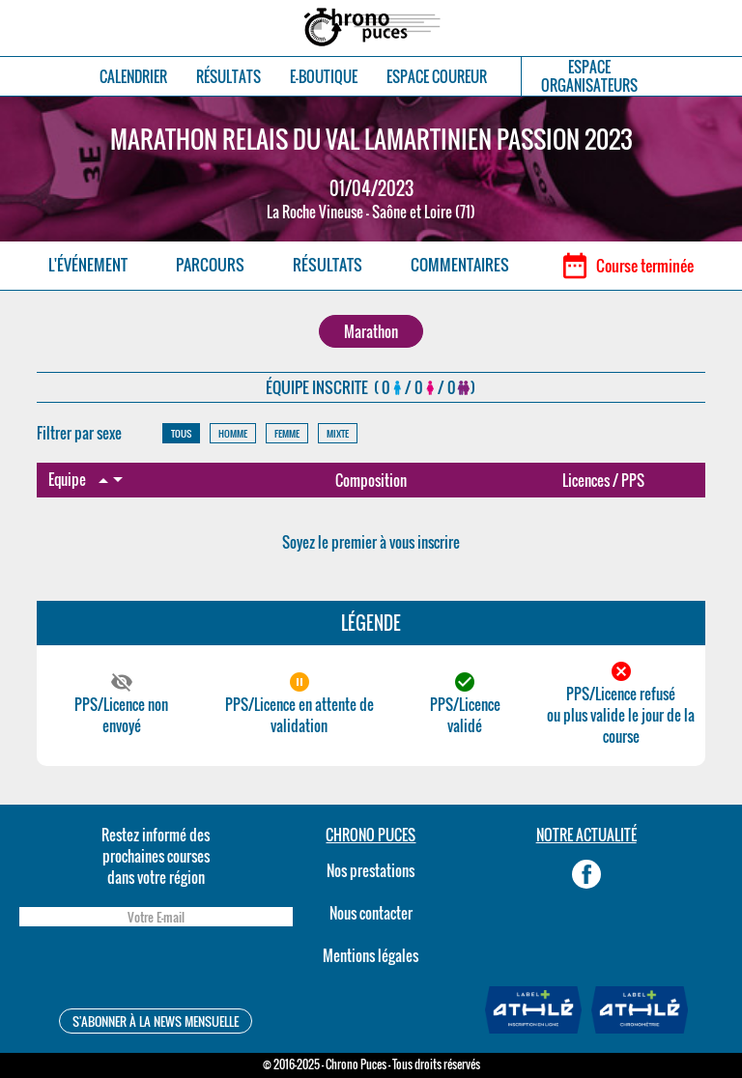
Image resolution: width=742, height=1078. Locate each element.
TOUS (181, 433)
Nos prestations (370, 870)
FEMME (287, 433)
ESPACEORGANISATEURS (589, 76)
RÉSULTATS (228, 77)
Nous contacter (371, 912)
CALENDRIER (133, 77)
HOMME (232, 433)
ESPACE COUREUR (436, 77)
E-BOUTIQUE (323, 77)
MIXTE (338, 433)
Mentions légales (370, 955)
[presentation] (155, 970)
